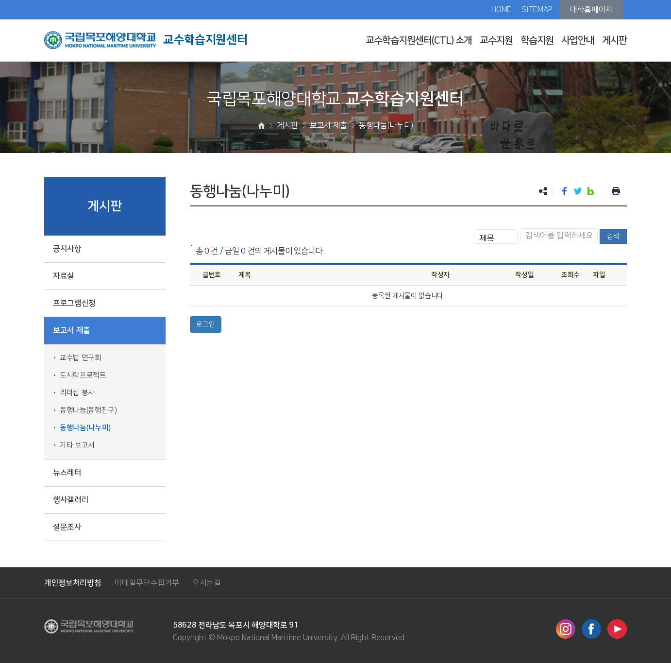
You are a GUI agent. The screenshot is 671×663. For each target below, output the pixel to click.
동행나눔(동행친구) (88, 410)
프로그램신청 (74, 303)
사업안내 (577, 40)
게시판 (614, 40)
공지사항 (67, 248)
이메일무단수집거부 (147, 582)
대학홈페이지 (591, 9)
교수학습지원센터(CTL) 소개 (419, 40)
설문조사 (67, 527)
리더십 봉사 (77, 393)
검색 (613, 236)
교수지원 (496, 40)
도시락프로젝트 (83, 375)
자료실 (63, 276)
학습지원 (537, 40)
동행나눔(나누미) (85, 428)
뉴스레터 (67, 472)
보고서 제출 (71, 330)
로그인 (205, 324)
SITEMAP (537, 9)
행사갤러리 (70, 499)
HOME (501, 9)
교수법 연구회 (80, 358)
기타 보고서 (77, 445)
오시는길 (206, 582)
